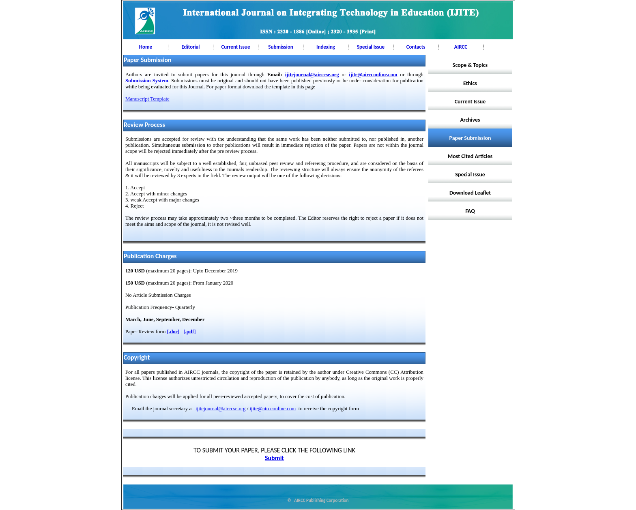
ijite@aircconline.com (373, 74)
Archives (470, 119)
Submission (280, 47)
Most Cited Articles (470, 156)
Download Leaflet (470, 192)
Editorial (190, 47)
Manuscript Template (147, 99)
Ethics (470, 83)
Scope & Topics (470, 65)
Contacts (415, 47)
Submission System (146, 81)
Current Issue (235, 47)
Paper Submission (470, 138)
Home (145, 47)
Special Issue (371, 47)
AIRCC (460, 47)
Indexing (325, 47)
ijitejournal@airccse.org (312, 74)
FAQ (470, 211)
